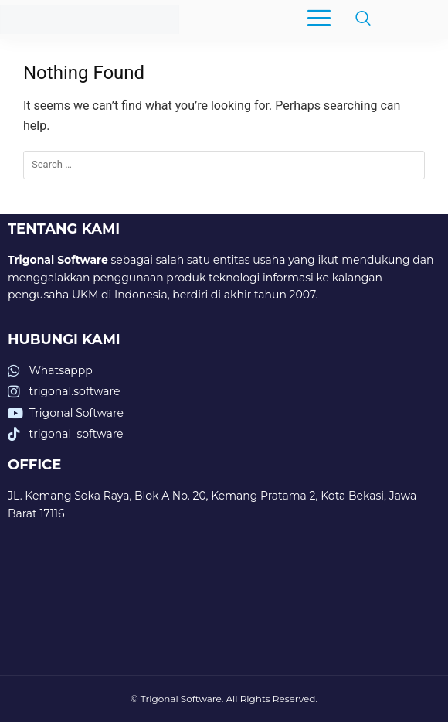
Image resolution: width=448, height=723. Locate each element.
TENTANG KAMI (64, 228)
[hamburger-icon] (318, 19)
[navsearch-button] (355, 19)
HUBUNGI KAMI (64, 339)
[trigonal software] (224, 609)
